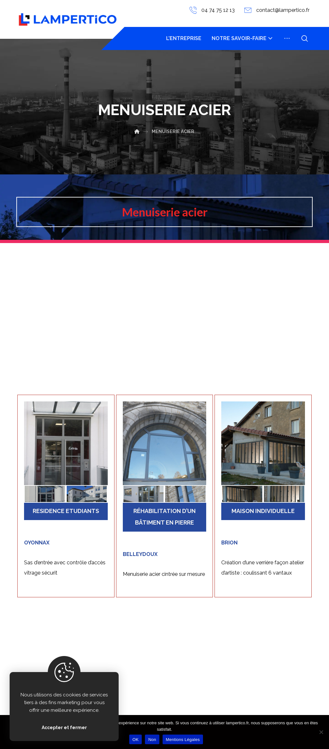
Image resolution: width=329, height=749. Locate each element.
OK (135, 739)
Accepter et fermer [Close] (64, 727)
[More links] (287, 38)
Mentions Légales (183, 739)
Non (152, 739)
